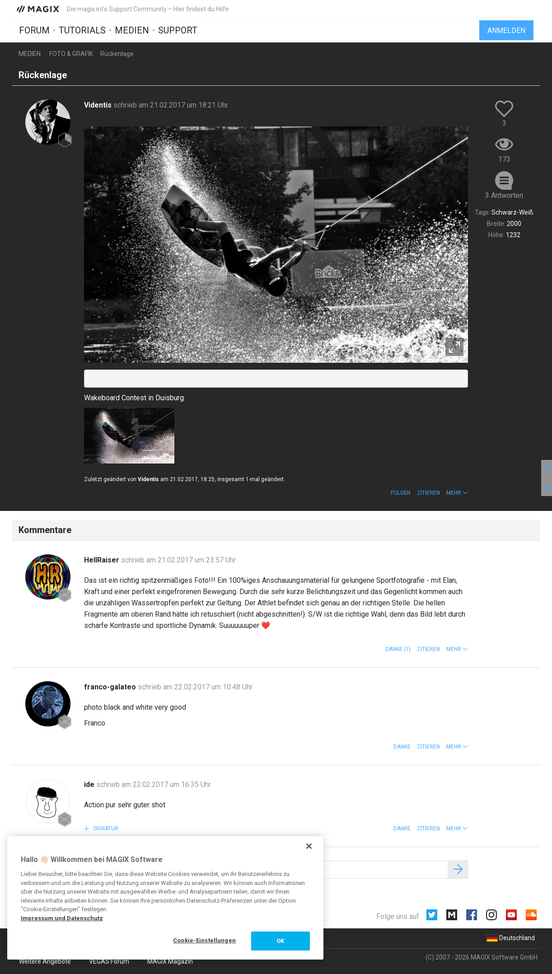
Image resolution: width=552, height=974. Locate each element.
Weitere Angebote (45, 961)
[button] (457, 493)
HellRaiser (102, 560)
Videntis (98, 105)
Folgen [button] (401, 493)
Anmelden (506, 30)
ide (90, 784)
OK (280, 940)
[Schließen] (309, 846)
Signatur (105, 828)
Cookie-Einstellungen (204, 940)
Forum (34, 30)
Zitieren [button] (428, 493)
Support (177, 30)
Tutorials (82, 30)
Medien (132, 30)
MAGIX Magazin (170, 961)
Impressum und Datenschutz (62, 918)
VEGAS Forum (109, 961)
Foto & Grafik (71, 53)
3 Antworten (504, 195)
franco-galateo (111, 687)
